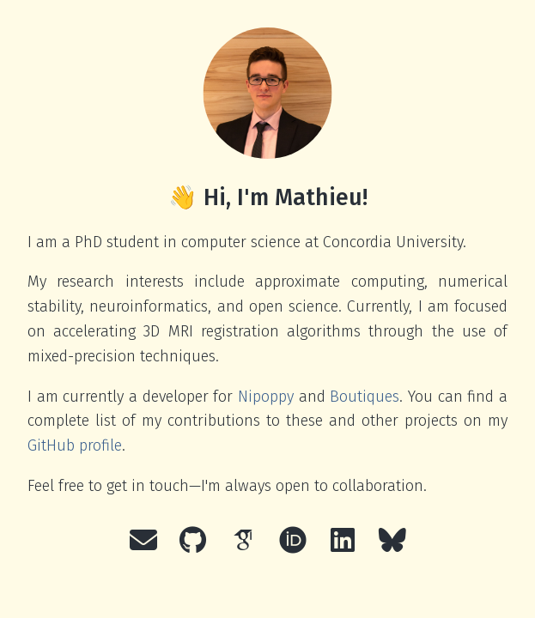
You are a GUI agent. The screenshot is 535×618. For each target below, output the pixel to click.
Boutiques (364, 396)
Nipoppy (266, 396)
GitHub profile (74, 445)
